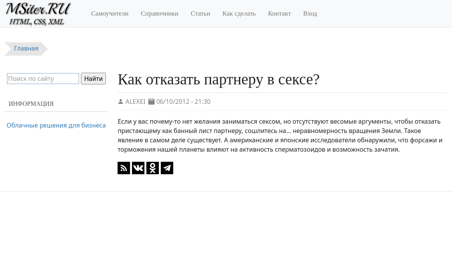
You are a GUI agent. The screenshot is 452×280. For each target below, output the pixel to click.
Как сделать (239, 13)
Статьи (200, 13)
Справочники (160, 13)
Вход (310, 13)
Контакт (279, 13)
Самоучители (109, 13)
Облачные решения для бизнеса (56, 125)
